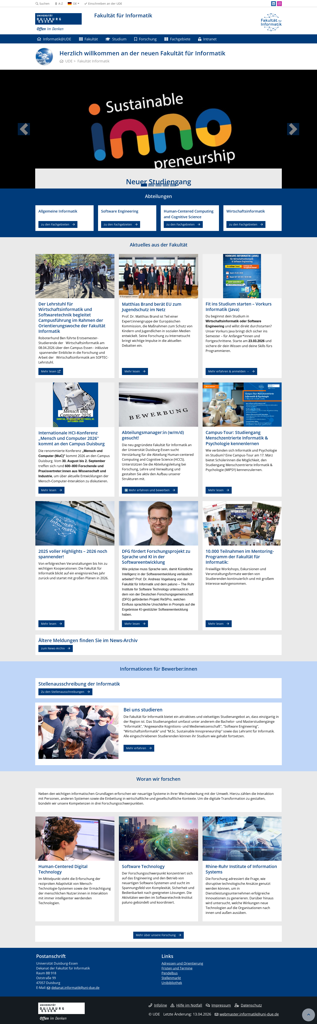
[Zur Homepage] (58, 22)
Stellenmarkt (171, 978)
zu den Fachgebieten (55, 224)
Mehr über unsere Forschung (156, 935)
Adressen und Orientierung (182, 963)
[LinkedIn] (273, 3)
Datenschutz (248, 1005)
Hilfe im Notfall (186, 1005)
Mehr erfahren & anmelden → (228, 371)
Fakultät (88, 38)
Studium (116, 38)
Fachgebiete (177, 38)
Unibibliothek (172, 983)
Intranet (207, 38)
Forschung (145, 38)
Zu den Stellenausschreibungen (62, 692)
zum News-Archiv (53, 648)
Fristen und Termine (177, 968)
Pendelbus (170, 973)
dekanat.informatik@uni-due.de (75, 987)
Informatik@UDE (54, 38)
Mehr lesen (48, 371)
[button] (24, 129)
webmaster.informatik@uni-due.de (249, 1014)
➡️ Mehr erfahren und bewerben (147, 490)
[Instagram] (279, 3)
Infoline (158, 1005)
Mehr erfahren (136, 748)
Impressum (218, 1005)
